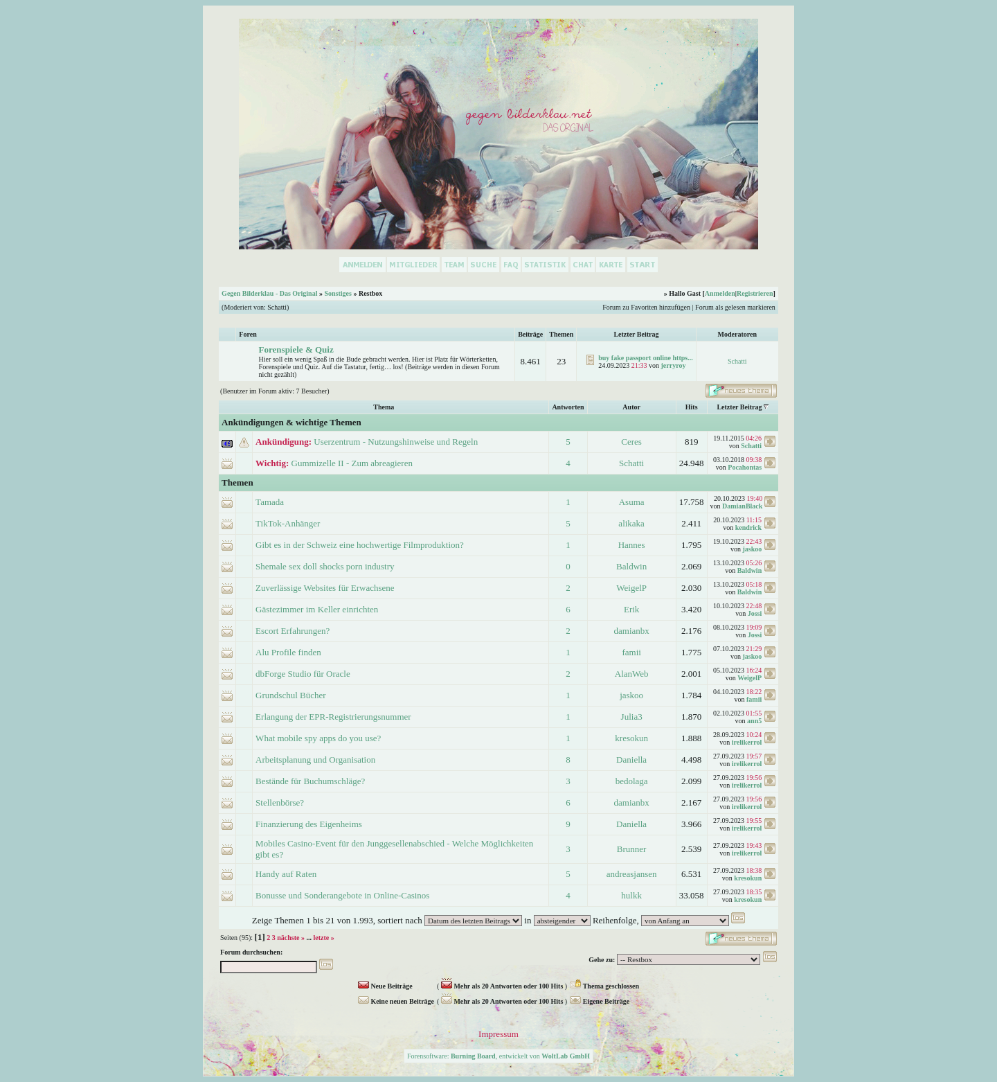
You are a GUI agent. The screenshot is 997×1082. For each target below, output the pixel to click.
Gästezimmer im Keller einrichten (316, 609)
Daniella (631, 759)
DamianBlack (742, 506)
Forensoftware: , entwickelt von (498, 1056)
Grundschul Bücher (290, 695)
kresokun (631, 738)
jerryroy (673, 365)
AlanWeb (632, 673)
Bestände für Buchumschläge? (310, 781)
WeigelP (631, 588)
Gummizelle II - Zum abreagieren (352, 463)
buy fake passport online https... (645, 358)
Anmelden (720, 293)
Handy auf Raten (285, 874)
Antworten (568, 407)
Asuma (632, 502)
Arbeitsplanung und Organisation (315, 759)
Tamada (269, 502)
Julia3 (632, 716)
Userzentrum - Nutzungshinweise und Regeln (396, 441)
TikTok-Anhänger (287, 523)
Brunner (632, 849)
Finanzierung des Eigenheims (308, 824)
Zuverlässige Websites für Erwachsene (325, 588)
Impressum (498, 1034)
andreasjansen (632, 874)
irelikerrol (747, 742)
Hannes (631, 545)
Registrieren (755, 293)
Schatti (277, 307)
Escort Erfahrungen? (292, 631)
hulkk (631, 895)
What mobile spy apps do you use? (318, 738)
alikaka (631, 523)
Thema (383, 407)
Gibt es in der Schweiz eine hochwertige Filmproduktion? (359, 545)
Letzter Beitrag (739, 407)
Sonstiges (337, 293)
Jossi (755, 613)
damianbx (631, 631)
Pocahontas (745, 467)
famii (631, 652)
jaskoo (752, 549)
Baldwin (631, 566)
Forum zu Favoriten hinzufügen (646, 307)
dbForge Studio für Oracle (302, 673)
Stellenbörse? (279, 802)
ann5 (754, 721)
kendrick (748, 527)
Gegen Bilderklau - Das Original (269, 293)
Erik (631, 609)
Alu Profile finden (288, 652)
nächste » (291, 937)
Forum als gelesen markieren (735, 307)
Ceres (631, 441)
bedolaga (632, 781)
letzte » (323, 937)
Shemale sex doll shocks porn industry (324, 566)
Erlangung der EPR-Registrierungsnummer (333, 716)
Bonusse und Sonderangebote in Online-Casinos (342, 895)
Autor (631, 407)
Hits (691, 407)
